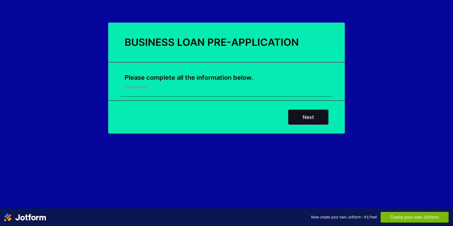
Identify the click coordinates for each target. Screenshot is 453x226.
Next (308, 117)
